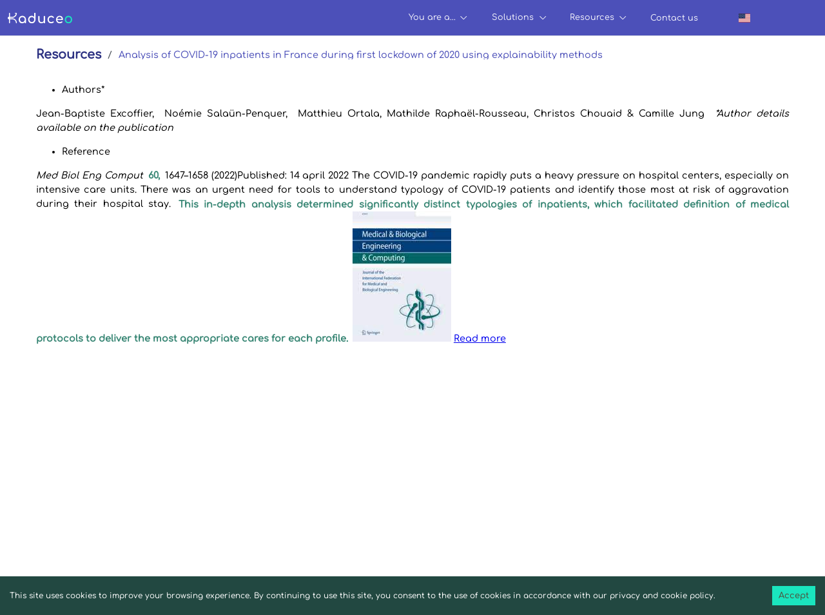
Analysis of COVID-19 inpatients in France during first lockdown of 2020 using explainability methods (361, 54)
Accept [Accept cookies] (794, 595)
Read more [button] (480, 338)
